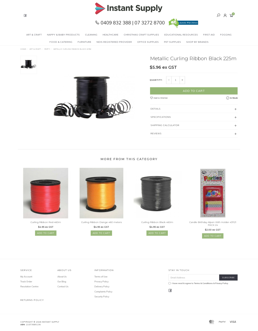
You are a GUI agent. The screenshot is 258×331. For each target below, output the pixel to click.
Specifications (161, 117)
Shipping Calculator (165, 125)
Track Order (26, 281)
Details (156, 108)
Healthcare (110, 34)
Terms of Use (100, 276)
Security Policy (101, 296)
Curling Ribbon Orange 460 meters (101, 224)
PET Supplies (172, 42)
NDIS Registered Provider (114, 42)
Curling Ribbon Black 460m (157, 224)
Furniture (84, 42)
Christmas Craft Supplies (141, 34)
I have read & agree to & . (198, 283)
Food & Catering (61, 42)
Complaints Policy (103, 291)
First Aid (209, 34)
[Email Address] (193, 277)
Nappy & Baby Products (63, 34)
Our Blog (61, 281)
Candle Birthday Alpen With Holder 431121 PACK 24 (212, 226)
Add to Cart (194, 91)
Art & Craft (34, 34)
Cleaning (91, 34)
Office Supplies (148, 42)
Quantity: (156, 80)
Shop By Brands (197, 42)
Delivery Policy (101, 286)
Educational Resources (181, 34)
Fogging (226, 34)
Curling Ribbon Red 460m (45, 224)
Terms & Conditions (203, 283)
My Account (26, 276)
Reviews (156, 133)
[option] (93, 97)
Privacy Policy (101, 281)
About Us (62, 276)
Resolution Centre (29, 286)
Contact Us (62, 286)
